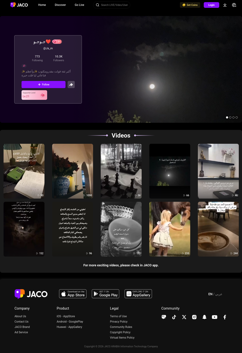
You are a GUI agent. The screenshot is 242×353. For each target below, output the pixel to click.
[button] (227, 117)
